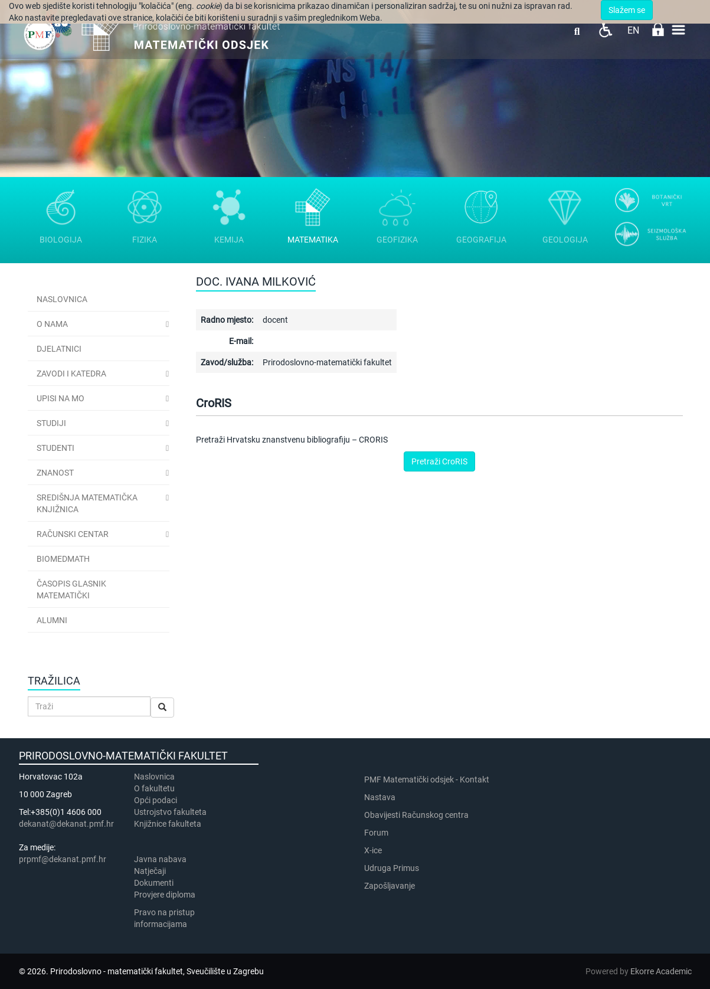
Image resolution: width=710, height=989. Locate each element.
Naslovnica (62, 299)
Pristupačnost (605, 29)
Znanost (55, 472)
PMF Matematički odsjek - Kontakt (426, 779)
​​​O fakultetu (154, 788)
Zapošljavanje (389, 885)
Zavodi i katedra (71, 373)
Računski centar (73, 534)
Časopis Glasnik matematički (71, 589)
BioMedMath (63, 559)
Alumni (52, 620)
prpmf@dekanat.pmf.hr (62, 859)
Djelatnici (59, 348)
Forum (376, 832)
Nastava (379, 797)
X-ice (373, 850)
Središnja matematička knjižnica (87, 503)
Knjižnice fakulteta (167, 823)
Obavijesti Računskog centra (416, 815)
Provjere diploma (164, 894)
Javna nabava (160, 859)
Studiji (51, 423)
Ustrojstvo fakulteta (170, 812)
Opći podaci (155, 800)
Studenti (55, 448)
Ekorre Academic (661, 971)
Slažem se (626, 10)
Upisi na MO (60, 398)
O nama (52, 324)
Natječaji (150, 871)
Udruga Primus (391, 868)
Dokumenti (154, 883)
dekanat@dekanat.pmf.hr (66, 823)
